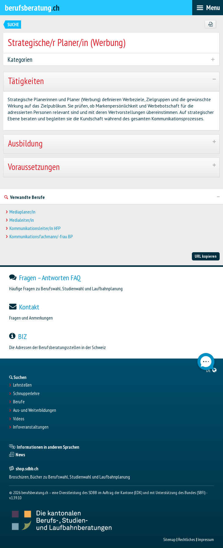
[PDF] (210, 24)
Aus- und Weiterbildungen (34, 410)
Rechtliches (186, 539)
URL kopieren (206, 256)
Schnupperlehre (26, 393)
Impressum (206, 539)
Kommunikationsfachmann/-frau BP (41, 236)
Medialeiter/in (21, 220)
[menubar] (207, 7)
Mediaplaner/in (22, 212)
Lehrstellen (22, 385)
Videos (18, 419)
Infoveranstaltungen (31, 427)
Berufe (19, 402)
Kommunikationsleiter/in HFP (35, 228)
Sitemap (169, 539)
